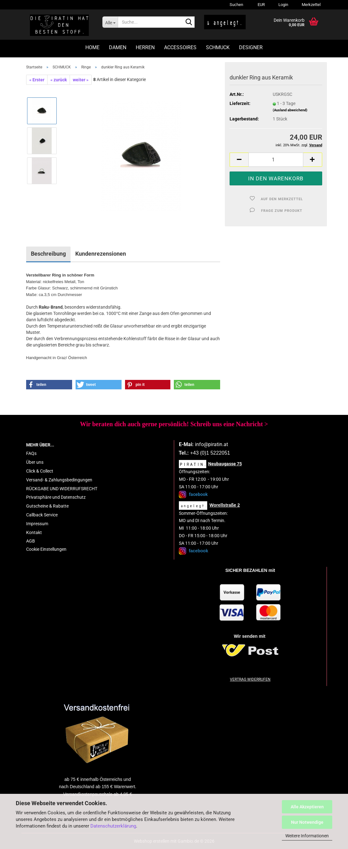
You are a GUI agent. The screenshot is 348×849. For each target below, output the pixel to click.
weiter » (80, 79)
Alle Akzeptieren (307, 806)
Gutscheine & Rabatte (47, 506)
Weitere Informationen (307, 835)
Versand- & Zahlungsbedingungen (59, 479)
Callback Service (42, 514)
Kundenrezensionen (100, 253)
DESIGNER (251, 47)
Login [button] (282, 4)
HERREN (145, 47)
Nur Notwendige (307, 822)
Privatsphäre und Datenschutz (56, 497)
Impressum (37, 523)
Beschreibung (48, 253)
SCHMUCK (218, 47)
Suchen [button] (236, 4)
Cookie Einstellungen (46, 549)
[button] (260, 4)
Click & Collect (39, 471)
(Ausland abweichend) (290, 110)
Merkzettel (311, 4)
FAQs (31, 453)
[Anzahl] (275, 160)
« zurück (58, 79)
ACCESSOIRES (180, 47)
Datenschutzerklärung (113, 826)
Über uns (34, 462)
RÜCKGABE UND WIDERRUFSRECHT (61, 488)
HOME (92, 47)
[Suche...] (110, 22)
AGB (30, 541)
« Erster (36, 79)
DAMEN (117, 47)
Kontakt (34, 532)
